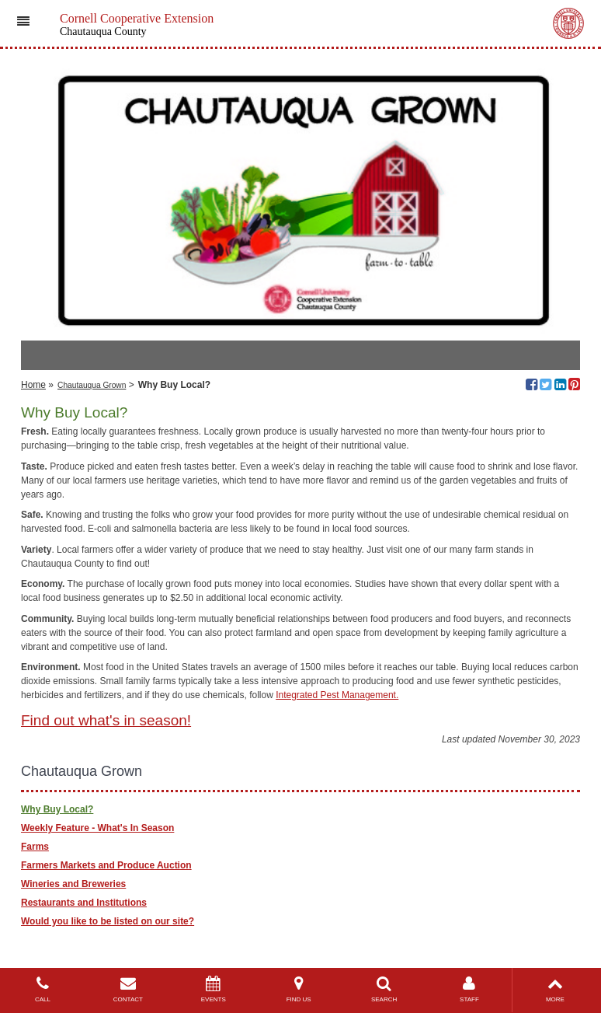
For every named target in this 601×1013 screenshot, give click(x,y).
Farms (35, 846)
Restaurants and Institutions (84, 902)
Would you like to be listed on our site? (107, 921)
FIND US (299, 989)
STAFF (470, 989)
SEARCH (384, 989)
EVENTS (213, 989)
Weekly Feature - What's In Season (97, 828)
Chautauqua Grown (91, 385)
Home (33, 384)
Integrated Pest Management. (337, 695)
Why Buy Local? (57, 809)
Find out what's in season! (106, 720)
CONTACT (128, 989)
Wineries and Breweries (73, 884)
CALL (43, 989)
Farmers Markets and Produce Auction (106, 865)
